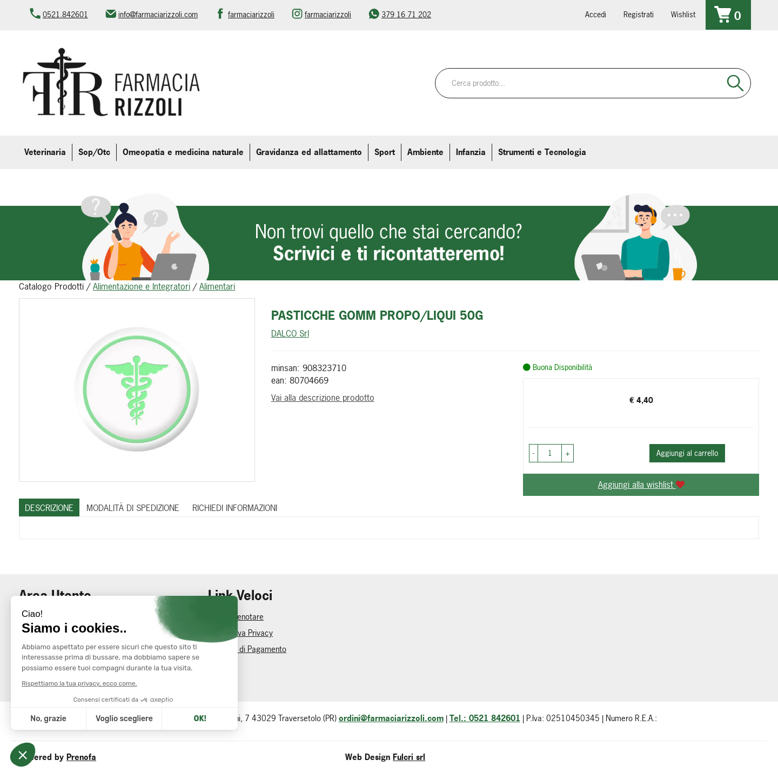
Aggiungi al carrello (687, 453)
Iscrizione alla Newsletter (61, 681)
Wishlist (683, 14)
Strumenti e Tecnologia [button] (542, 152)
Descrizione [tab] (49, 508)
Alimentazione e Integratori (141, 286)
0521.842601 (65, 14)
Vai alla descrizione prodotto (322, 398)
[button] (533, 453)
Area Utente (39, 665)
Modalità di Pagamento (247, 649)
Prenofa (81, 757)
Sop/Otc (94, 152)
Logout (31, 632)
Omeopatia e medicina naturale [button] (183, 152)
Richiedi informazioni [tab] (234, 508)
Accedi (595, 14)
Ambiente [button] (425, 152)
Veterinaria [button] (45, 152)
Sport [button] (384, 152)
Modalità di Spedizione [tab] (132, 508)
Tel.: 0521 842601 (485, 718)
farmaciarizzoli (251, 14)
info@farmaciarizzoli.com (158, 14)
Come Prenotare (236, 616)
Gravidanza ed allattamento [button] (309, 152)
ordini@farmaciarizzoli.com (391, 718)
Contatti (221, 665)
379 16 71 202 (406, 14)
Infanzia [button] (471, 152)
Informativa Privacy (240, 632)
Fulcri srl (409, 757)
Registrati (638, 14)
